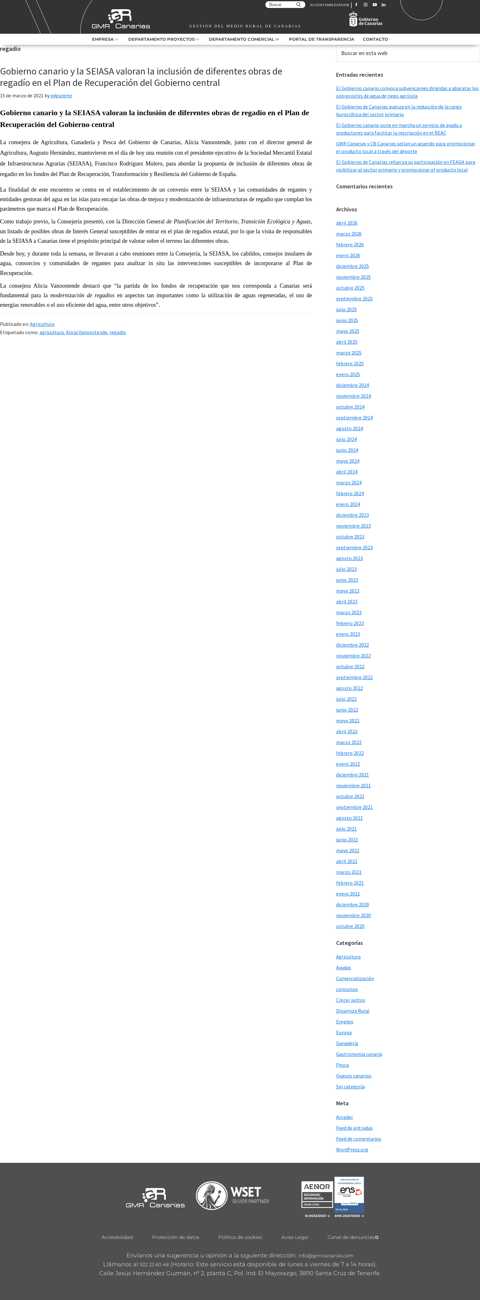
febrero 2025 (350, 363)
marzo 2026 (349, 233)
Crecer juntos (350, 1000)
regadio (117, 332)
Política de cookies (240, 1237)
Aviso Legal (294, 1237)
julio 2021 (346, 829)
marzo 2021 (349, 872)
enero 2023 (348, 634)
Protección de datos (175, 1237)
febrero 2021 (350, 883)
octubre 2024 (350, 407)
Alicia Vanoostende (86, 332)
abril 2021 (346, 861)
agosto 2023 (349, 558)
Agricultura (42, 324)
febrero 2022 (350, 753)
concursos (347, 989)
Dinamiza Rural (353, 1011)
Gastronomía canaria (359, 1054)
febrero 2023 (350, 623)
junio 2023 (347, 580)
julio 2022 (346, 699)
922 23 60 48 (154, 1264)
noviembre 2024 (353, 396)
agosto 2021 (349, 818)
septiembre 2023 (354, 547)
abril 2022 (346, 731)
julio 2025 (346, 309)
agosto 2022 (349, 688)
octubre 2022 (350, 666)
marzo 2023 (349, 612)
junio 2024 (347, 450)
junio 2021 (347, 839)
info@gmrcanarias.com (326, 1256)
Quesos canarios (353, 1075)
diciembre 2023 (352, 515)
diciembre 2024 (352, 385)
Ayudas (343, 967)
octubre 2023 (350, 536)
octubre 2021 (350, 796)
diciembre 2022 (352, 645)
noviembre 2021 (353, 785)
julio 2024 (346, 439)
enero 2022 (348, 764)
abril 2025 (346, 342)
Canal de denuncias (351, 1237)
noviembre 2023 (353, 526)
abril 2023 (346, 601)
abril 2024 (346, 471)
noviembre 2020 (353, 915)
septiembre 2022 (354, 677)
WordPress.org (352, 1149)
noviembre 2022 (353, 655)
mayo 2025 (347, 331)
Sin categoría (350, 1086)
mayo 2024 (347, 461)
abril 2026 (346, 223)
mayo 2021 (347, 850)
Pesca (342, 1065)
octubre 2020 (350, 926)
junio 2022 (347, 709)
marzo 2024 (349, 482)
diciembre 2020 (352, 904)
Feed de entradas (354, 1128)
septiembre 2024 (354, 417)
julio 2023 (346, 569)
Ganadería (347, 1043)
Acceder (344, 1117)
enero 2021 (348, 893)
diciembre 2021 (352, 774)
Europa (344, 1032)
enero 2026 (348, 255)
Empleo (344, 1021)
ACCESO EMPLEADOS (328, 5)
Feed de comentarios (358, 1138)
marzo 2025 (349, 352)
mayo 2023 (347, 590)
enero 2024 (348, 504)
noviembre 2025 (353, 277)
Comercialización (355, 978)
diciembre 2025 (352, 266)
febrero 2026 (350, 244)
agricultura (51, 332)
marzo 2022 (349, 742)
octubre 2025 (350, 288)
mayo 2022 (347, 720)
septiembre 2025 (354, 298)
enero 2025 (348, 374)
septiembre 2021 (354, 807)
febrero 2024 (350, 493)
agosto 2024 (349, 428)
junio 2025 (347, 320)
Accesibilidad (117, 1237)
